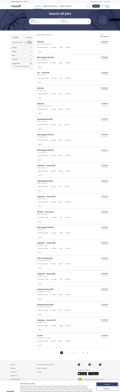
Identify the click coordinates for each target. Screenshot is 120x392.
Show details (23, 389)
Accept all (107, 374)
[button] (45, 21)
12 (83, 353)
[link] (96, 1)
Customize (107, 378)
